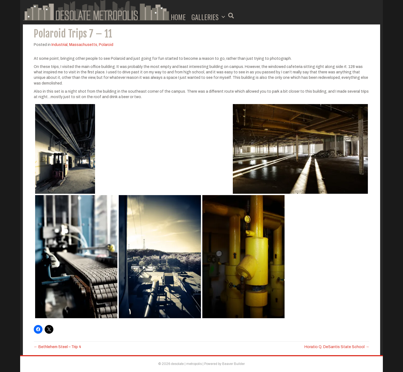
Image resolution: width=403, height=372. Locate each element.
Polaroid (106, 45)
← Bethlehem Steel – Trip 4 (57, 347)
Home (178, 17)
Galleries (205, 17)
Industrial (59, 45)
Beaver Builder (233, 364)
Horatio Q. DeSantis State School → (336, 347)
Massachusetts (83, 45)
